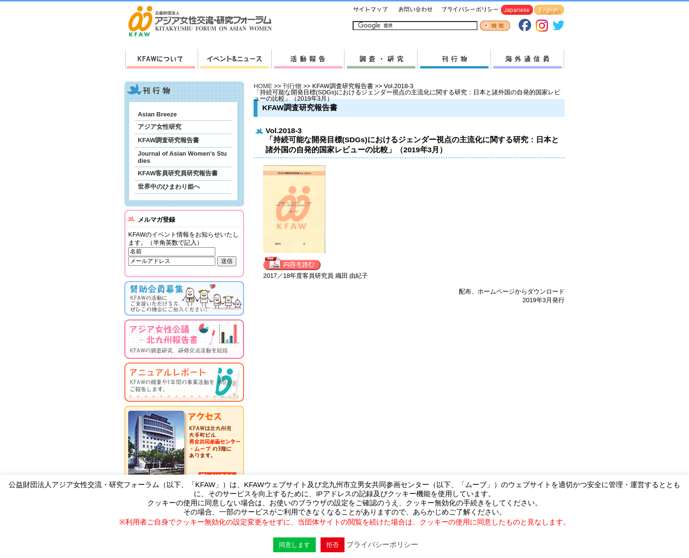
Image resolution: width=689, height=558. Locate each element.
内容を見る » (294, 264)
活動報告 (307, 59)
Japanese (516, 10)
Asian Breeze (157, 114)
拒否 (332, 544)
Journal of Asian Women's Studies (182, 157)
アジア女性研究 (159, 126)
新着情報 (234, 59)
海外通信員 (527, 59)
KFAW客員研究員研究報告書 (178, 173)
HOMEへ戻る (203, 22)
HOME (263, 86)
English (549, 10)
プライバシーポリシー (468, 10)
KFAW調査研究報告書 (168, 140)
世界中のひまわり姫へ (169, 186)
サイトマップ (371, 10)
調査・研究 (380, 59)
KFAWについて (161, 59)
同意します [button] (294, 544)
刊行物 (453, 59)
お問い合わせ (414, 10)
